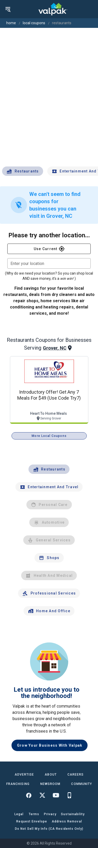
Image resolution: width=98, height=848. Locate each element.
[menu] (7, 9)
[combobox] (49, 263)
